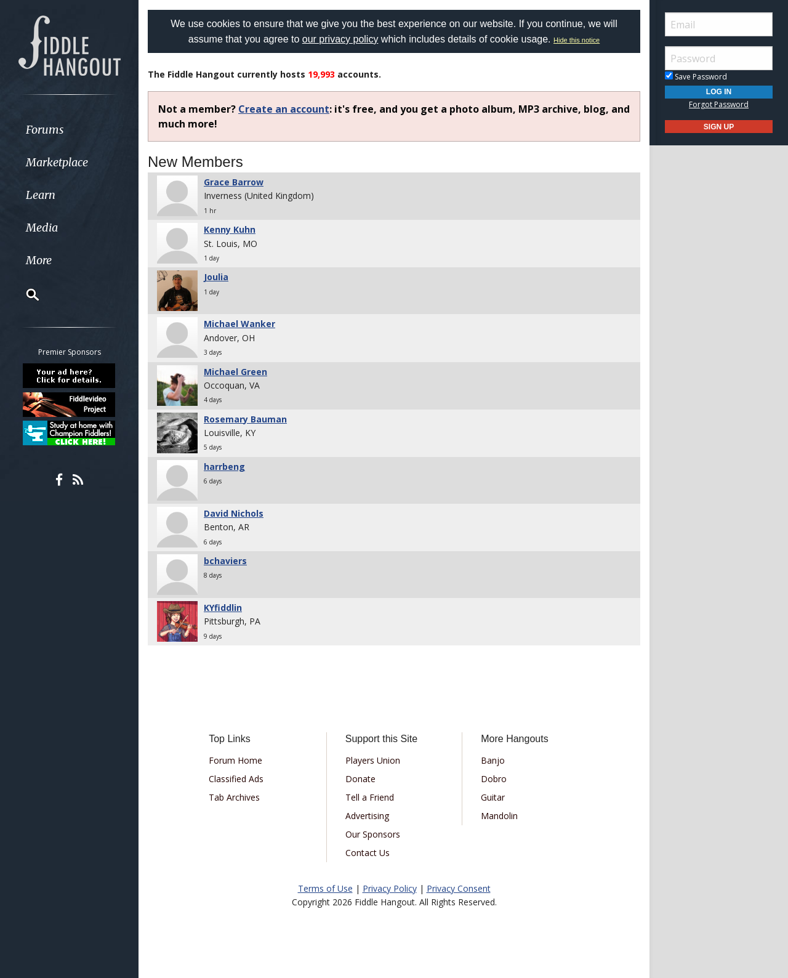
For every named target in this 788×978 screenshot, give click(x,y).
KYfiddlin (223, 607)
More (39, 260)
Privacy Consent (459, 888)
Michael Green (235, 372)
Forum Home (235, 760)
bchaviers (225, 561)
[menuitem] (69, 129)
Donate (360, 779)
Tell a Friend (369, 797)
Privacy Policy (390, 888)
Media (42, 227)
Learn (40, 195)
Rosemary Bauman (245, 419)
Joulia (216, 277)
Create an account (283, 109)
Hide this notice (576, 40)
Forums (45, 130)
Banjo (493, 760)
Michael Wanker (239, 323)
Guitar (493, 797)
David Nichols (233, 513)
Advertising (367, 816)
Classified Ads (236, 779)
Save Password (696, 76)
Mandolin (499, 816)
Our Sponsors (372, 834)
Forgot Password (719, 104)
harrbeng (224, 466)
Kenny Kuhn (229, 229)
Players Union (372, 760)
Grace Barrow (233, 182)
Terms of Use (325, 888)
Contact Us (367, 853)
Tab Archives (234, 797)
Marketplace (57, 162)
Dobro (494, 779)
